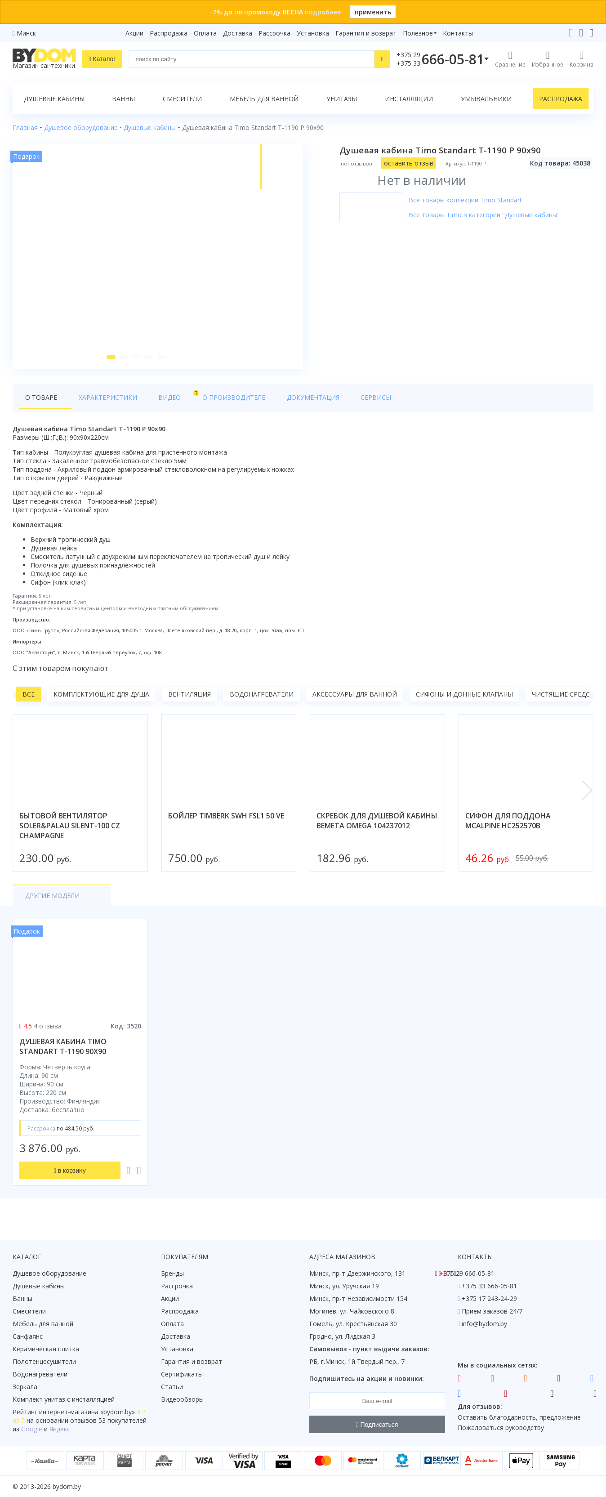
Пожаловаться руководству (501, 1427)
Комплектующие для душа (101, 697)
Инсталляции (409, 98)
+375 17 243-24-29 (489, 1298)
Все (28, 697)
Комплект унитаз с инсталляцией (64, 1399)
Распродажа (168, 33)
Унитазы (341, 98)
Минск (26, 33)
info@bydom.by (484, 1323)
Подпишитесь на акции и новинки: (366, 1378)
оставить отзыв (410, 163)
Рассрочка (274, 33)
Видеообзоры (182, 1399)
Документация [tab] (277, 401)
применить (373, 12)
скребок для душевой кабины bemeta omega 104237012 (376, 824)
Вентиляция (189, 697)
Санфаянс (28, 1336)
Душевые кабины (54, 98)
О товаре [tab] (41, 401)
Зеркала (25, 1386)
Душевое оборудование (49, 1273)
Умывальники (486, 98)
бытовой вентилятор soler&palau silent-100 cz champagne (69, 829)
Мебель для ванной (264, 98)
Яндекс (59, 1429)
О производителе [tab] (207, 401)
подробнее (323, 12)
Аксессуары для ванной (354, 697)
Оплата (205, 33)
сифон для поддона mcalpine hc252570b (508, 824)
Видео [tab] (155, 398)
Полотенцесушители (44, 1361)
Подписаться (377, 1424)
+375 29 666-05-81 (467, 1273)
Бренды (172, 1273)
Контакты (458, 33)
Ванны (123, 98)
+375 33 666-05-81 (489, 1286)
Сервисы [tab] (332, 401)
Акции (134, 33)
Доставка (237, 33)
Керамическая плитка (46, 1349)
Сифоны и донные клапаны (464, 697)
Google (31, 1429)
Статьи (172, 1386)
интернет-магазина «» (87, 1412)
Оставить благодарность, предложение (519, 1417)
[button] (110, 360)
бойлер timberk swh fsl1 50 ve (226, 819)
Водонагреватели (262, 697)
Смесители (182, 98)
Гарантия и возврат (366, 33)
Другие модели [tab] (52, 899)
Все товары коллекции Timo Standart (466, 200)
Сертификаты (182, 1374)
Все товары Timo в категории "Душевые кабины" (485, 214)
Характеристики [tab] (99, 401)
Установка (313, 33)
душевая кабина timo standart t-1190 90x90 (63, 1050)
